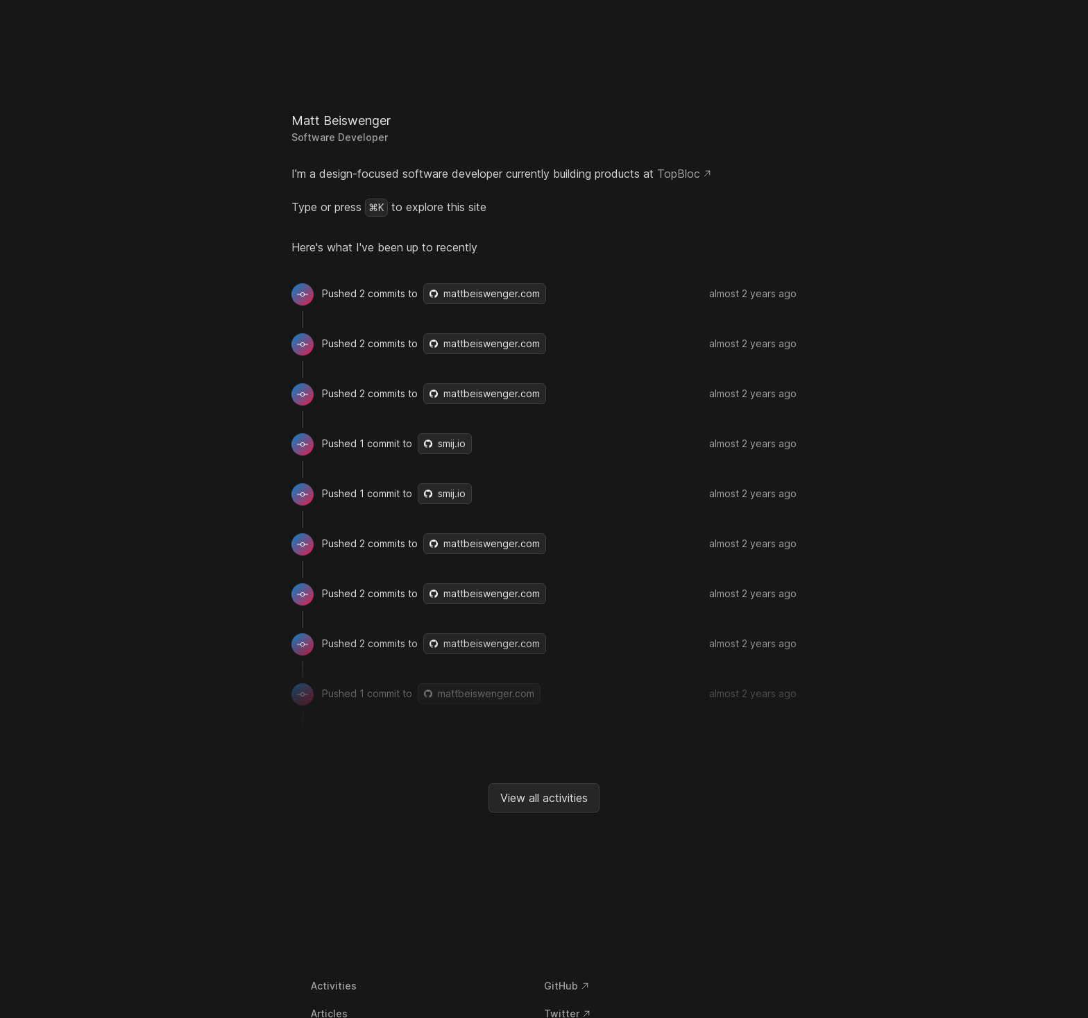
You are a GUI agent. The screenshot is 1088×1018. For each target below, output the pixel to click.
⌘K (376, 207)
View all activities (544, 798)
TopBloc (684, 174)
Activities (334, 986)
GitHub (566, 986)
